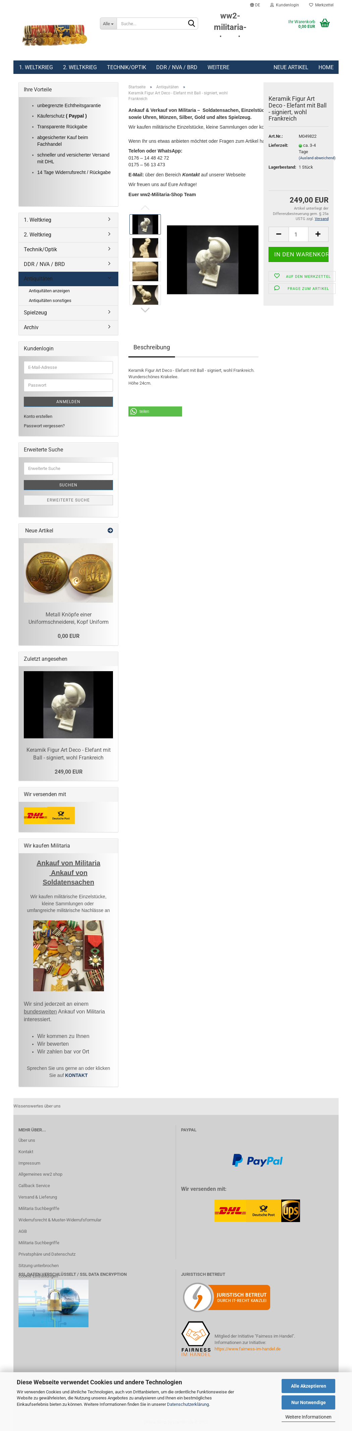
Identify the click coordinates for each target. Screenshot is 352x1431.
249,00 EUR (68, 772)
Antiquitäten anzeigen (49, 290)
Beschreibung (151, 347)
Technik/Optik (126, 67)
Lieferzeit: (278, 145)
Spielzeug (35, 312)
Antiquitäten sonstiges (50, 300)
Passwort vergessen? (44, 425)
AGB (22, 1231)
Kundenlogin (284, 5)
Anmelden (68, 401)
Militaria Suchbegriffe (38, 1208)
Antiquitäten (38, 278)
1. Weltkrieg (36, 67)
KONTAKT (76, 1075)
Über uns (26, 1140)
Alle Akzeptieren (308, 1386)
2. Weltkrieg (80, 67)
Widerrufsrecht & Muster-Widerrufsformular (59, 1219)
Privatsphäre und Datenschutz (46, 1254)
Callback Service (34, 1185)
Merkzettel (321, 5)
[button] (155, 411)
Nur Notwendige (308, 1402)
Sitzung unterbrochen (38, 1265)
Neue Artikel (291, 67)
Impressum (29, 1163)
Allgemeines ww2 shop (40, 1174)
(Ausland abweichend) (317, 158)
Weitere (218, 67)
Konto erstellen (38, 416)
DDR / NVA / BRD (176, 67)
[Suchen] (191, 24)
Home (326, 67)
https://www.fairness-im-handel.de (248, 1348)
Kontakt (25, 1151)
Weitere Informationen (308, 1417)
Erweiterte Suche (68, 500)
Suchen (68, 485)
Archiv (31, 327)
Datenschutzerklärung (188, 1404)
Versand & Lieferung (37, 1197)
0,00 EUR (68, 636)
